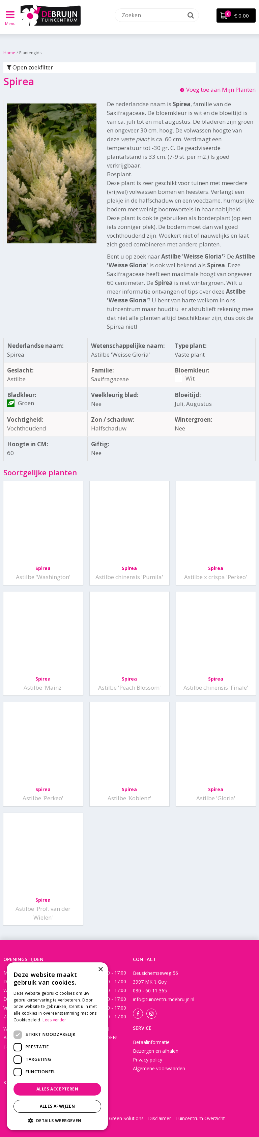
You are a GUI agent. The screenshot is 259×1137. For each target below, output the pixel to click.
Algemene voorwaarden (159, 1068)
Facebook (138, 1014)
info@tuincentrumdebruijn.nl (163, 999)
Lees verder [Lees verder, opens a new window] (54, 1020)
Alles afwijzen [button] (57, 1106)
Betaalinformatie (151, 1042)
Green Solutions (126, 1118)
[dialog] (57, 1046)
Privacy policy (147, 1059)
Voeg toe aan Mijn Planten (221, 89)
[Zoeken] (157, 15)
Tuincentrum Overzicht (200, 1118)
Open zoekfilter (30, 67)
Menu (10, 23)
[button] (57, 1120)
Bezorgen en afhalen (155, 1051)
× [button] (100, 969)
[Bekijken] (236, 15)
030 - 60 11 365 (150, 990)
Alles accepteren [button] (57, 1089)
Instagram (151, 1014)
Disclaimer (159, 1118)
